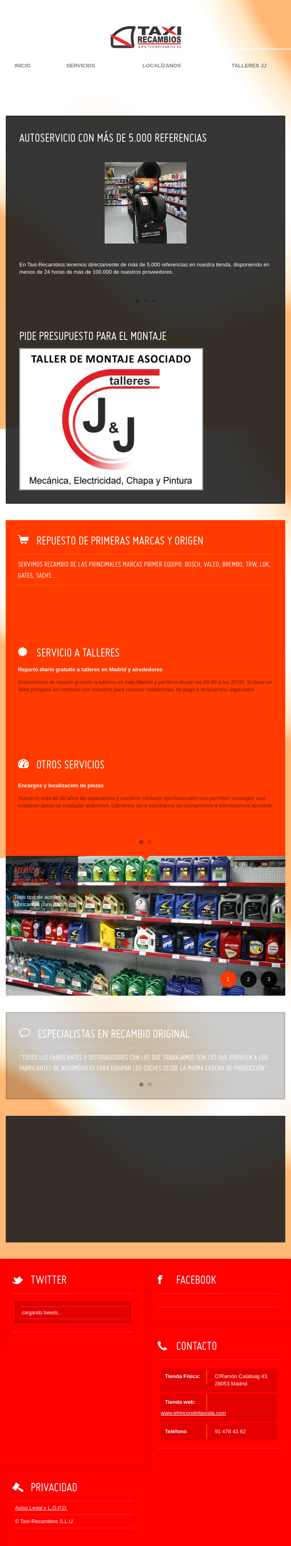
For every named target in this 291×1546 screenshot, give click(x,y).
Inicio (22, 66)
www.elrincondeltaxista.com (193, 1413)
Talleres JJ (248, 66)
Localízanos (162, 66)
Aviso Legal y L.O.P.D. (41, 1508)
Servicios (80, 66)
